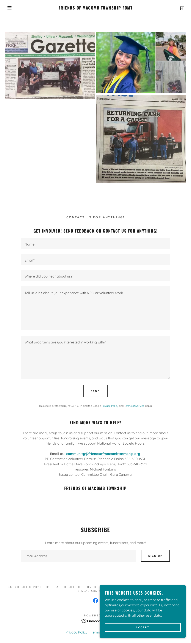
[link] (95, 8)
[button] (9, 7)
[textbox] (95, 243)
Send (95, 391)
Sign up (155, 555)
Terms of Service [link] (134, 405)
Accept (143, 627)
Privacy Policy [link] (110, 405)
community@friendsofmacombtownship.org (103, 454)
